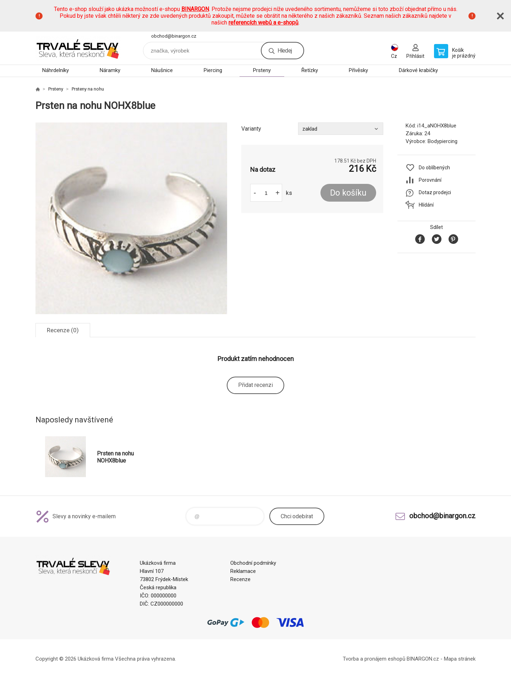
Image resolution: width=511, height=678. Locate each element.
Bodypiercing (442, 141)
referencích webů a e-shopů (263, 22)
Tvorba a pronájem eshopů (374, 659)
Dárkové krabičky (418, 70)
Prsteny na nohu (88, 89)
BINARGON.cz (423, 659)
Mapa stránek (460, 659)
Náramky (110, 70)
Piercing (213, 70)
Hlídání (426, 205)
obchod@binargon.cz (173, 36)
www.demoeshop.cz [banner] (78, 48)
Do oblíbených (434, 167)
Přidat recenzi (255, 385)
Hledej (285, 50)
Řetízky (309, 70)
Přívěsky (358, 70)
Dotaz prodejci (435, 192)
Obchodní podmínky (253, 563)
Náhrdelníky (55, 70)
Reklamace (243, 571)
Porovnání (430, 180)
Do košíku (348, 193)
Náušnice (162, 70)
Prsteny (262, 70)
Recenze (240, 579)
